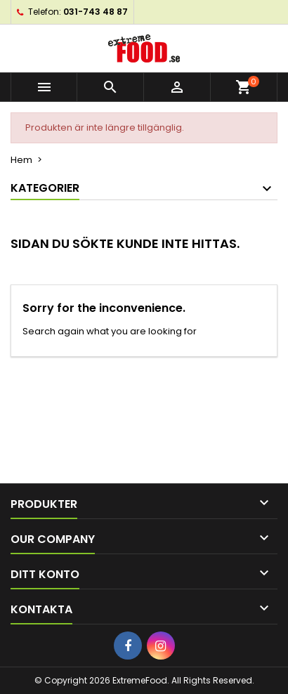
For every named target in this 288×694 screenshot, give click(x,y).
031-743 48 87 (95, 12)
